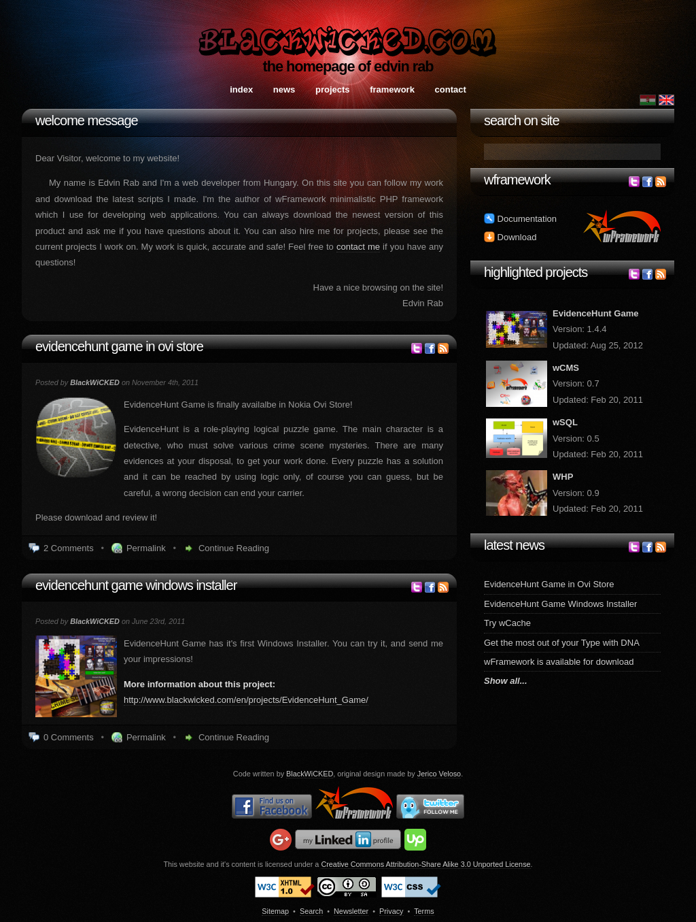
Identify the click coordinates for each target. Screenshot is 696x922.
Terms (424, 911)
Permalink (146, 548)
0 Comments (69, 737)
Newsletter (351, 911)
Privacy (391, 911)
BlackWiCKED (309, 774)
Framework (392, 89)
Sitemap (275, 911)
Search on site (521, 120)
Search (311, 911)
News (284, 89)
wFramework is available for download (558, 662)
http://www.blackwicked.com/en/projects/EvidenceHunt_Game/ (246, 700)
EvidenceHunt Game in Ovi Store (119, 346)
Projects (332, 89)
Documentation (520, 219)
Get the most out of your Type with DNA (562, 643)
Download (510, 237)
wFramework (517, 179)
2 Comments (69, 548)
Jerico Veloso (439, 774)
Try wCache (507, 623)
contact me (358, 247)
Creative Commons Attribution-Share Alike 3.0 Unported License (425, 864)
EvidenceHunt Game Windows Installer (136, 585)
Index (241, 89)
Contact (450, 89)
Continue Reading (233, 548)
